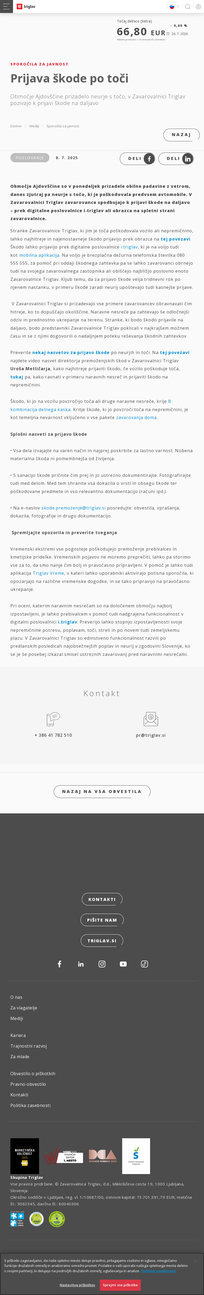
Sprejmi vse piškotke (120, 1285)
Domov (16, 126)
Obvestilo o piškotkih (32, 1073)
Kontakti (102, 899)
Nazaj (181, 134)
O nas (16, 997)
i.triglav (129, 247)
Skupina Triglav (26, 1177)
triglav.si (102, 941)
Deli (141, 159)
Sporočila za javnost (62, 126)
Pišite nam (102, 920)
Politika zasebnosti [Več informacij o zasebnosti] (158, 1271)
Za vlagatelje (23, 1008)
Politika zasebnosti (30, 1105)
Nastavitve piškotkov (77, 1285)
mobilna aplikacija (39, 255)
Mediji (34, 126)
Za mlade (19, 1056)
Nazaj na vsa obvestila (102, 791)
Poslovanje (30, 157)
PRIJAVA (197, 6)
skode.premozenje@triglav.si (73, 508)
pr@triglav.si (151, 735)
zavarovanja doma (136, 417)
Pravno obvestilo (28, 1084)
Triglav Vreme (48, 573)
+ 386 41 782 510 (53, 735)
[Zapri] (195, 1262)
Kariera (18, 1035)
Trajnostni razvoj (28, 1046)
